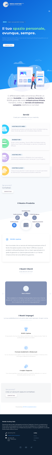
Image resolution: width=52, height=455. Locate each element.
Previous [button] (2, 293)
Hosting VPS (16, 154)
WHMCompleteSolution (29, 407)
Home (35, 435)
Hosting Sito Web (18, 126)
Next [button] (49, 293)
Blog (35, 440)
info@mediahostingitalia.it (14, 435)
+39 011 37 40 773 (11, 432)
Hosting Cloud (17, 168)
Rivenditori (16, 139)
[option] (26, 34)
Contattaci (8, 45)
